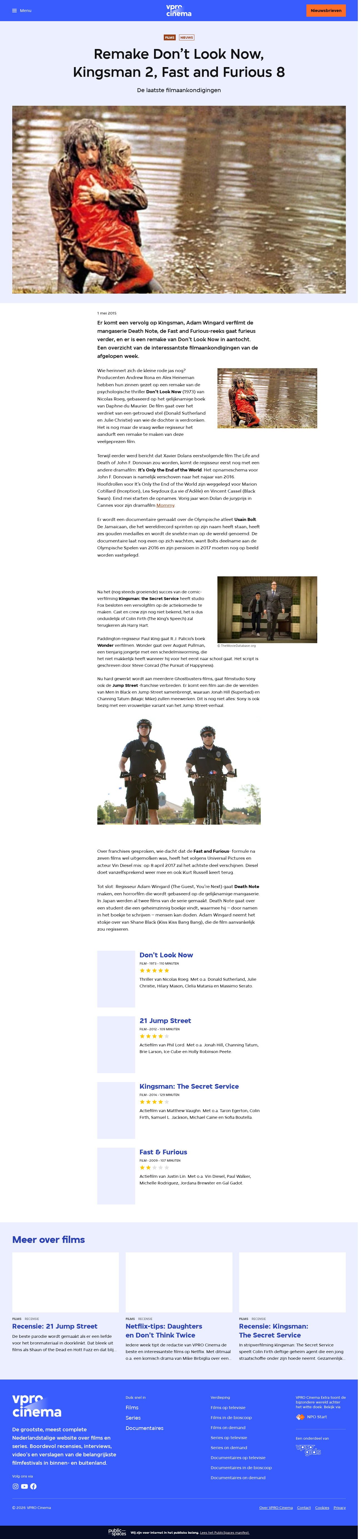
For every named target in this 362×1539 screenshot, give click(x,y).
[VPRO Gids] (308, 1450)
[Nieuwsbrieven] (326, 10)
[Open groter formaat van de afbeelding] (267, 398)
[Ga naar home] (178, 10)
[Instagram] (15, 1486)
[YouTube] (24, 1486)
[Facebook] (33, 1486)
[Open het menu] (22, 10)
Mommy (165, 505)
